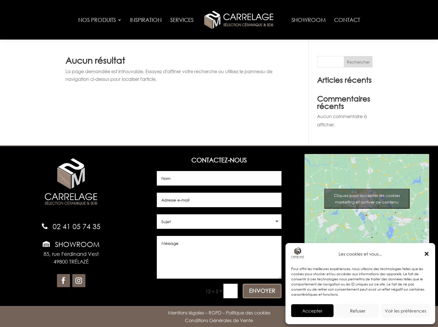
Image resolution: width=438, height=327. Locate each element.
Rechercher (358, 62)
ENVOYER (262, 290)
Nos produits (97, 20)
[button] (426, 254)
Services (182, 20)
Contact (347, 20)
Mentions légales (186, 313)
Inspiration (146, 20)
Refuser (357, 311)
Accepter (312, 311)
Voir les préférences (405, 311)
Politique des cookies (248, 313)
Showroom (308, 20)
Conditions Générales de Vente (219, 320)
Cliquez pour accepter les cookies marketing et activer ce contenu (367, 199)
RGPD (215, 313)
